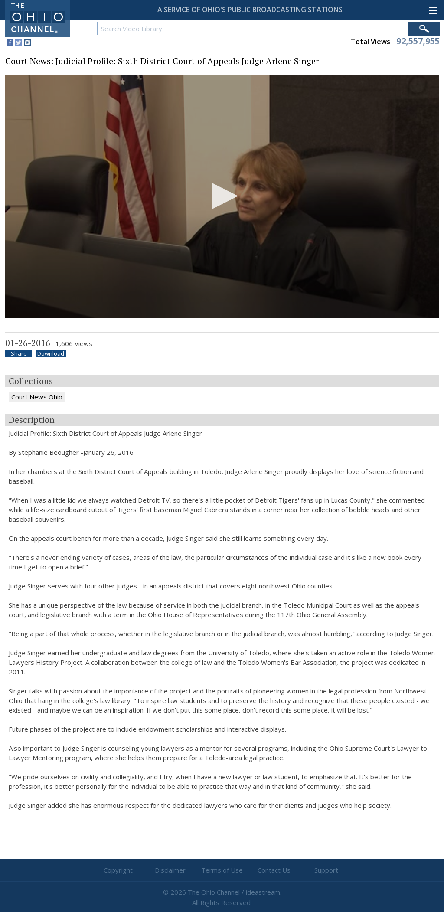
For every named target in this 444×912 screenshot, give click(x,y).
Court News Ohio (36, 396)
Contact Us (274, 870)
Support (326, 870)
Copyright (118, 870)
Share (19, 353)
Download (50, 353)
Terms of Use (222, 870)
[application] (222, 197)
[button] (222, 196)
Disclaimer (170, 870)
